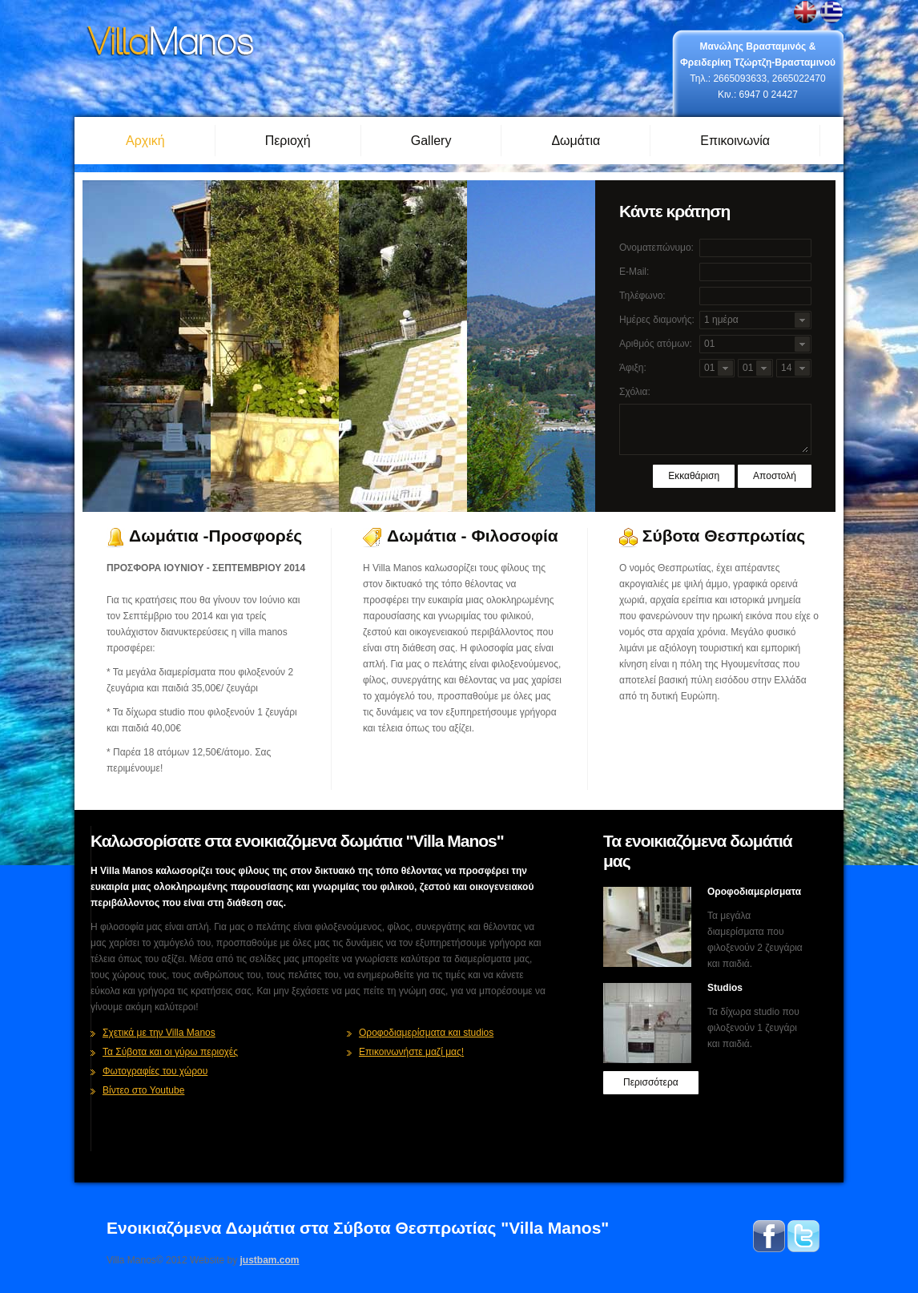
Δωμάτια (575, 140)
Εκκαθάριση (693, 475)
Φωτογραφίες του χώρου (155, 1071)
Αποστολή (774, 475)
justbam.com (270, 1260)
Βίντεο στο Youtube (143, 1090)
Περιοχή (288, 140)
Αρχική (145, 140)
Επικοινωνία (735, 140)
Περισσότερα (650, 1082)
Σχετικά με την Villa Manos (159, 1032)
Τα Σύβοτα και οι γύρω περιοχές (170, 1051)
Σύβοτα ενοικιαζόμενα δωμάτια (170, 42)
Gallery (431, 140)
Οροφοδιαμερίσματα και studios (426, 1032)
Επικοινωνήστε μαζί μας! (411, 1051)
